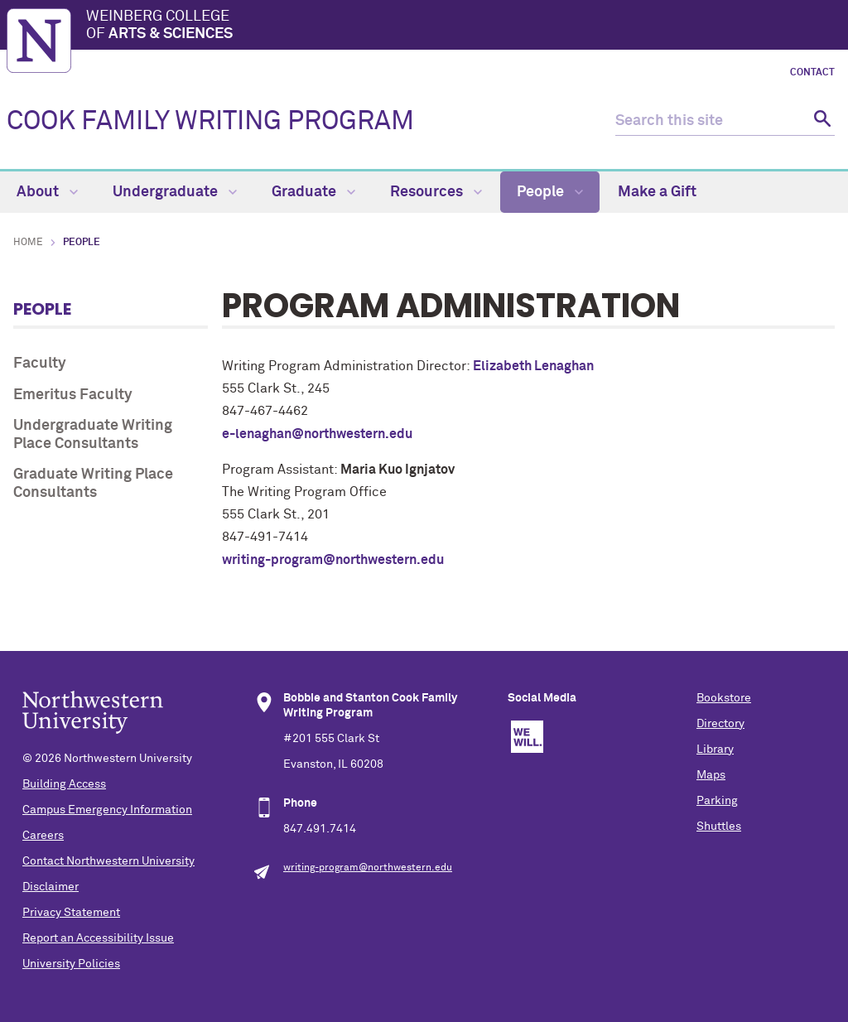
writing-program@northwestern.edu (333, 559)
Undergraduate (175, 192)
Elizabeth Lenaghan (533, 366)
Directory (720, 724)
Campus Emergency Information (107, 810)
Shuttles (718, 826)
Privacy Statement (71, 912)
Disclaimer (50, 887)
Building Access (64, 784)
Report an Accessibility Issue (98, 938)
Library (715, 749)
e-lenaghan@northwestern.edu (317, 434)
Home (28, 243)
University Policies (71, 964)
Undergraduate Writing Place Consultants (92, 434)
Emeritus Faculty (72, 395)
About (47, 192)
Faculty (39, 363)
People (550, 192)
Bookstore (723, 698)
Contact (812, 73)
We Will (527, 737)
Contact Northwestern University (108, 861)
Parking (717, 801)
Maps (710, 775)
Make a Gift (657, 192)
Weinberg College (463, 26)
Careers (43, 835)
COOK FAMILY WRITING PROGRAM (210, 121)
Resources (436, 192)
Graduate (313, 192)
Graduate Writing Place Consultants (93, 483)
